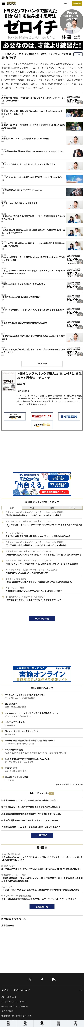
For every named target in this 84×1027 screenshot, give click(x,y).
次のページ (42, 364)
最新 (11, 508)
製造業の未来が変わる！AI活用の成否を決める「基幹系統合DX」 (30, 800)
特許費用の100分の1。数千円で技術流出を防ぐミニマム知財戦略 (31, 807)
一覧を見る (42, 835)
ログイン (65, 3)
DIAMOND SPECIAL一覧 (13, 919)
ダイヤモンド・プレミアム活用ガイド (15, 1006)
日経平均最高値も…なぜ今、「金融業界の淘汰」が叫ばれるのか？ (30, 827)
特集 (58, 1023)
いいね (72, 508)
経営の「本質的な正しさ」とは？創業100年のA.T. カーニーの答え (30, 820)
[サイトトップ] (10, 3)
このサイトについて (8, 997)
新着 (8, 1023)
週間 (52, 508)
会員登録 (77, 3)
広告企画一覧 (7, 925)
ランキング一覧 (42, 619)
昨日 (32, 508)
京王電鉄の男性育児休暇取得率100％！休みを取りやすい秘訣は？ (31, 814)
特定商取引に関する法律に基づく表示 (16, 1016)
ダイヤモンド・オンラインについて (15, 990)
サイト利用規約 (7, 1011)
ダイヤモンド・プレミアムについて (14, 1002)
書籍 (75, 1023)
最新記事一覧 (42, 907)
